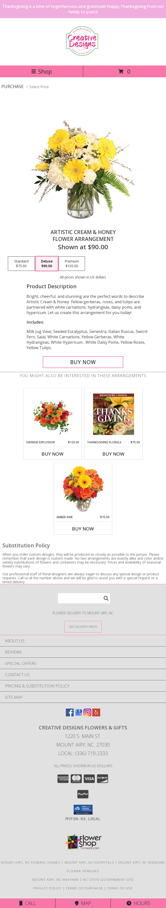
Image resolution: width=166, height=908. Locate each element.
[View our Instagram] (87, 715)
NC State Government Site (108, 879)
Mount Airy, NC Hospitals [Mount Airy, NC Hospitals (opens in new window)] (89, 862)
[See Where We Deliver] (83, 626)
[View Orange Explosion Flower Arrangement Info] (52, 414)
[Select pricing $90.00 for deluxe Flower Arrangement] (47, 264)
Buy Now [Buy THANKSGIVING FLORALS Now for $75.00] (113, 454)
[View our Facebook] (70, 715)
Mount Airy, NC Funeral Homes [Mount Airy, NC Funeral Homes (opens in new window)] (30, 862)
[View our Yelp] (96, 715)
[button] (83, 810)
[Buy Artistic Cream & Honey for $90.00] (83, 362)
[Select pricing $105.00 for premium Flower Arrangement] (72, 264)
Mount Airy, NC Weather (55, 879)
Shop (41, 71)
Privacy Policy (47, 888)
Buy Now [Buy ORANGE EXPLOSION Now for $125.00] (53, 454)
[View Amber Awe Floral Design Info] (83, 489)
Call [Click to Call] (27, 903)
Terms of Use (120, 888)
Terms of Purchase (84, 888)
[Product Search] (84, 598)
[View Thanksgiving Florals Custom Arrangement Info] (113, 414)
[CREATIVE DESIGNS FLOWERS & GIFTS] (83, 53)
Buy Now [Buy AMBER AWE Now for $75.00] (83, 529)
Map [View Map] (83, 903)
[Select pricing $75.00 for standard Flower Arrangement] (21, 264)
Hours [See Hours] (138, 903)
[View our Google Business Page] (79, 715)
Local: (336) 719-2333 (83, 753)
